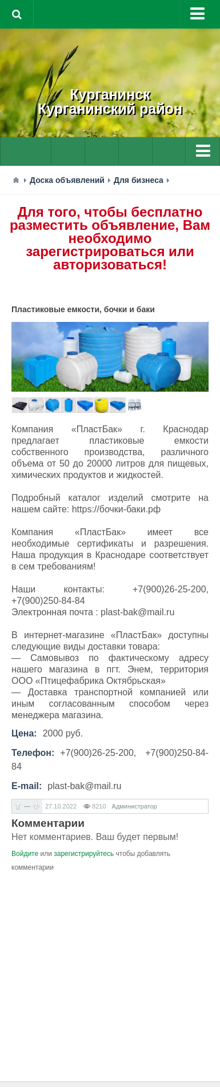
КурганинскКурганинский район (110, 101)
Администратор (134, 806)
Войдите (24, 854)
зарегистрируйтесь (84, 854)
